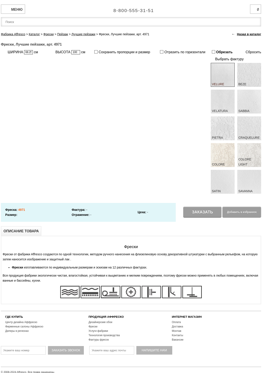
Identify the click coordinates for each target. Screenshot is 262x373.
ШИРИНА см (23, 52)
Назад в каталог (249, 34)
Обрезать (222, 52)
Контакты (177, 335)
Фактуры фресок (98, 339)
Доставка (177, 326)
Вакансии (177, 339)
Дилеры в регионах (17, 330)
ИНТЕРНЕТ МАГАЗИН (187, 316)
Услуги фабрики (98, 330)
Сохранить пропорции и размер (122, 52)
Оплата (176, 322)
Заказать (202, 212)
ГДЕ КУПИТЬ (14, 316)
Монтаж (176, 330)
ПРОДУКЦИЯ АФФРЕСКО (106, 316)
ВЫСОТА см (70, 52)
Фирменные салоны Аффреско (24, 326)
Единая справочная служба (131, 9)
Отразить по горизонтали (182, 52)
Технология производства (104, 335)
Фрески (92, 326)
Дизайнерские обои (100, 322)
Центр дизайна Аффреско (21, 322)
